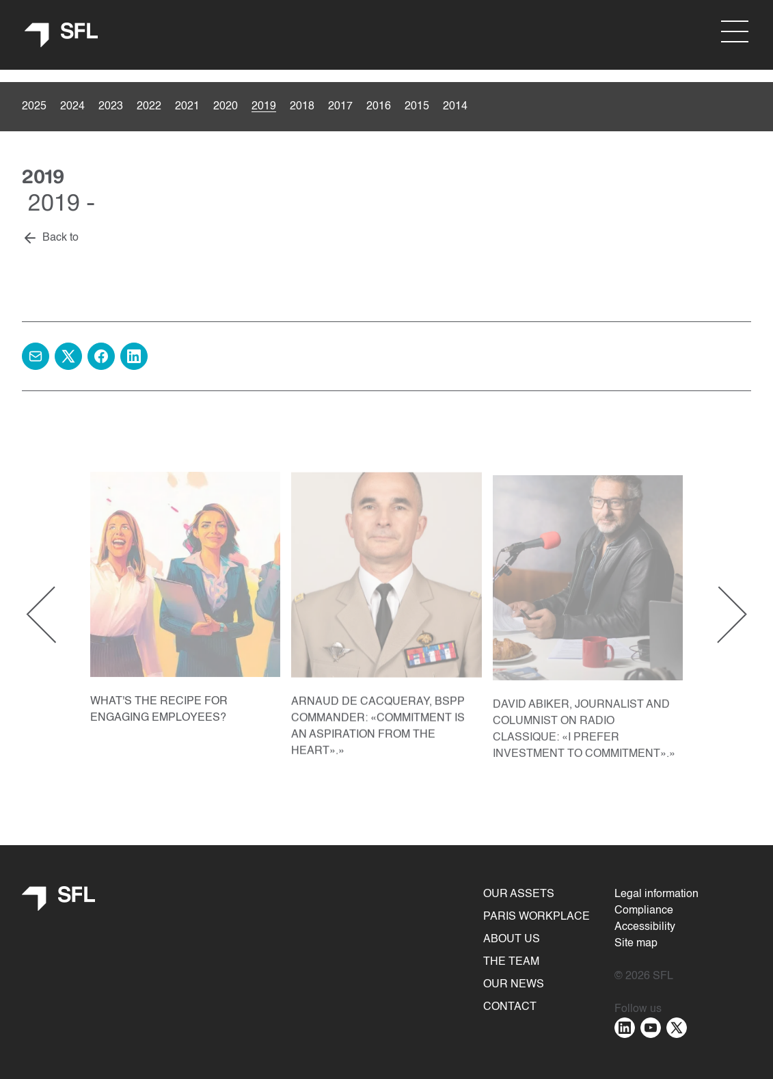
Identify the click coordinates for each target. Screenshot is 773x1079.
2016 (378, 106)
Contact (510, 1007)
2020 (225, 106)
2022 (149, 106)
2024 (72, 106)
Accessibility (644, 927)
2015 (417, 106)
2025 (34, 106)
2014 (455, 106)
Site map (635, 943)
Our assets (518, 894)
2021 (187, 106)
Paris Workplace (536, 916)
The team (511, 962)
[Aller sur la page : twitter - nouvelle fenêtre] (676, 1027)
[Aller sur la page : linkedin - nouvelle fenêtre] (624, 1027)
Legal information (656, 894)
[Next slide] (718, 616)
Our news (513, 984)
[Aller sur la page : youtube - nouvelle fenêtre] (650, 1027)
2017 (340, 106)
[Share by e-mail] (35, 356)
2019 (264, 106)
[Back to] (50, 239)
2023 (110, 106)
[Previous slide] (55, 616)
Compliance (643, 910)
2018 (302, 106)
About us (511, 939)
